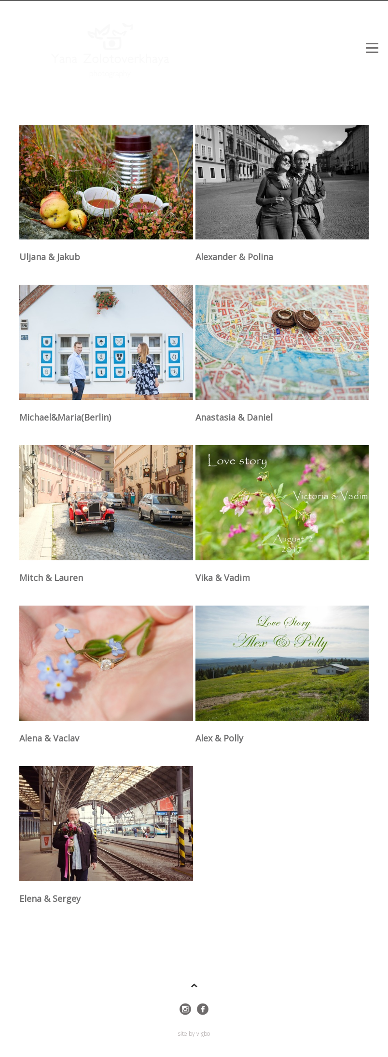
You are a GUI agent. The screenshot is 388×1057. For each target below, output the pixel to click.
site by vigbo (194, 1034)
